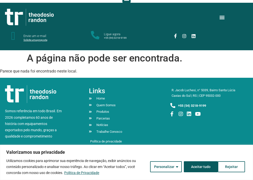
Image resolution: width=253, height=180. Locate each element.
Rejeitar (197, 167)
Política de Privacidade (81, 173)
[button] (222, 17)
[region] (126, 162)
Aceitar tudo (230, 167)
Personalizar (164, 167)
